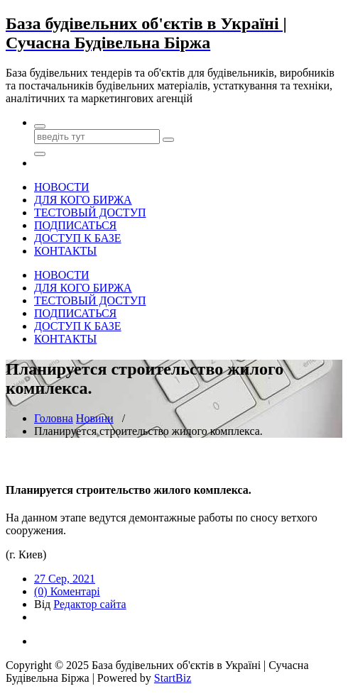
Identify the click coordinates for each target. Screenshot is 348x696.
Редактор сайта (89, 604)
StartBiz (172, 678)
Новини (95, 418)
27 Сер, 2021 (64, 579)
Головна (53, 418)
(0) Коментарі (67, 591)
